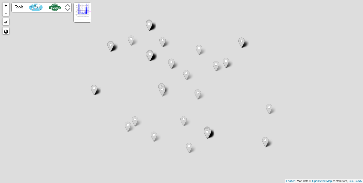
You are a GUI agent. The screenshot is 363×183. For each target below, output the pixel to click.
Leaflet (290, 180)
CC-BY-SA (355, 180)
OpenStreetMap (322, 180)
